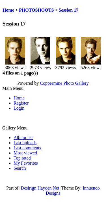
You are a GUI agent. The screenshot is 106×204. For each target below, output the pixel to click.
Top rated (22, 158)
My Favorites (26, 163)
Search (20, 168)
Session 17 (68, 10)
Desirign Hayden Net (40, 188)
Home (8, 10)
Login (19, 108)
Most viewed (25, 152)
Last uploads (25, 142)
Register (21, 103)
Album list (23, 137)
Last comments (27, 147)
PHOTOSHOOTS (36, 10)
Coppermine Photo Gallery (64, 83)
